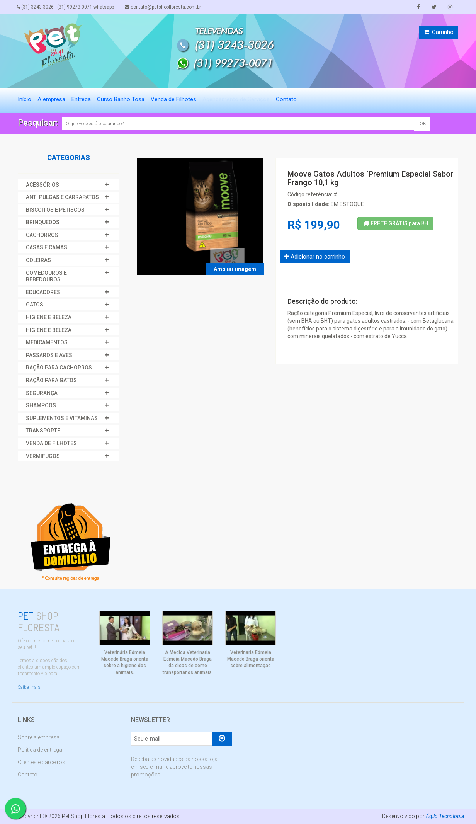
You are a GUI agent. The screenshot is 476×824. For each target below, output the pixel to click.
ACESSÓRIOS (42, 185)
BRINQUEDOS (43, 222)
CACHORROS (42, 235)
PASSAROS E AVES (49, 355)
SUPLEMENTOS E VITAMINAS (62, 418)
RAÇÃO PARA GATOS (51, 380)
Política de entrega (40, 750)
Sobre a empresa (39, 737)
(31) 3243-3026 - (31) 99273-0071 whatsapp (66, 7)
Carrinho (439, 32)
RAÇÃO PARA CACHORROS (59, 367)
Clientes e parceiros (41, 762)
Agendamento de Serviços (236, 99)
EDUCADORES (43, 292)
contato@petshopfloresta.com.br (166, 7)
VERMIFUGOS (43, 456)
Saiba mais (29, 687)
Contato (286, 99)
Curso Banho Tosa (120, 99)
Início (24, 99)
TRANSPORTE (43, 430)
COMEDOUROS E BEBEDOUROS (46, 276)
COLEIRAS (38, 260)
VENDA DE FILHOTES (51, 443)
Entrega (81, 99)
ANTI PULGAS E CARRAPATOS (62, 197)
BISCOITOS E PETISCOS (55, 210)
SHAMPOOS (41, 405)
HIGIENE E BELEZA (48, 317)
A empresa (51, 99)
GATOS (34, 304)
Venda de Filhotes (173, 99)
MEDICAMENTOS (47, 342)
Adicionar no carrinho (314, 256)
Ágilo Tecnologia (444, 816)
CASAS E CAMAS (46, 247)
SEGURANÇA (42, 393)
